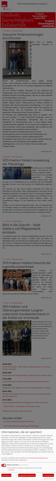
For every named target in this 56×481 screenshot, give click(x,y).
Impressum (23, 460)
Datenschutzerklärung (37, 458)
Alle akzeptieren (48, 475)
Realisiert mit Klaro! (49, 478)
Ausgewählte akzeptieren (27, 475)
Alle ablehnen (6, 475)
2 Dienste (10, 470)
